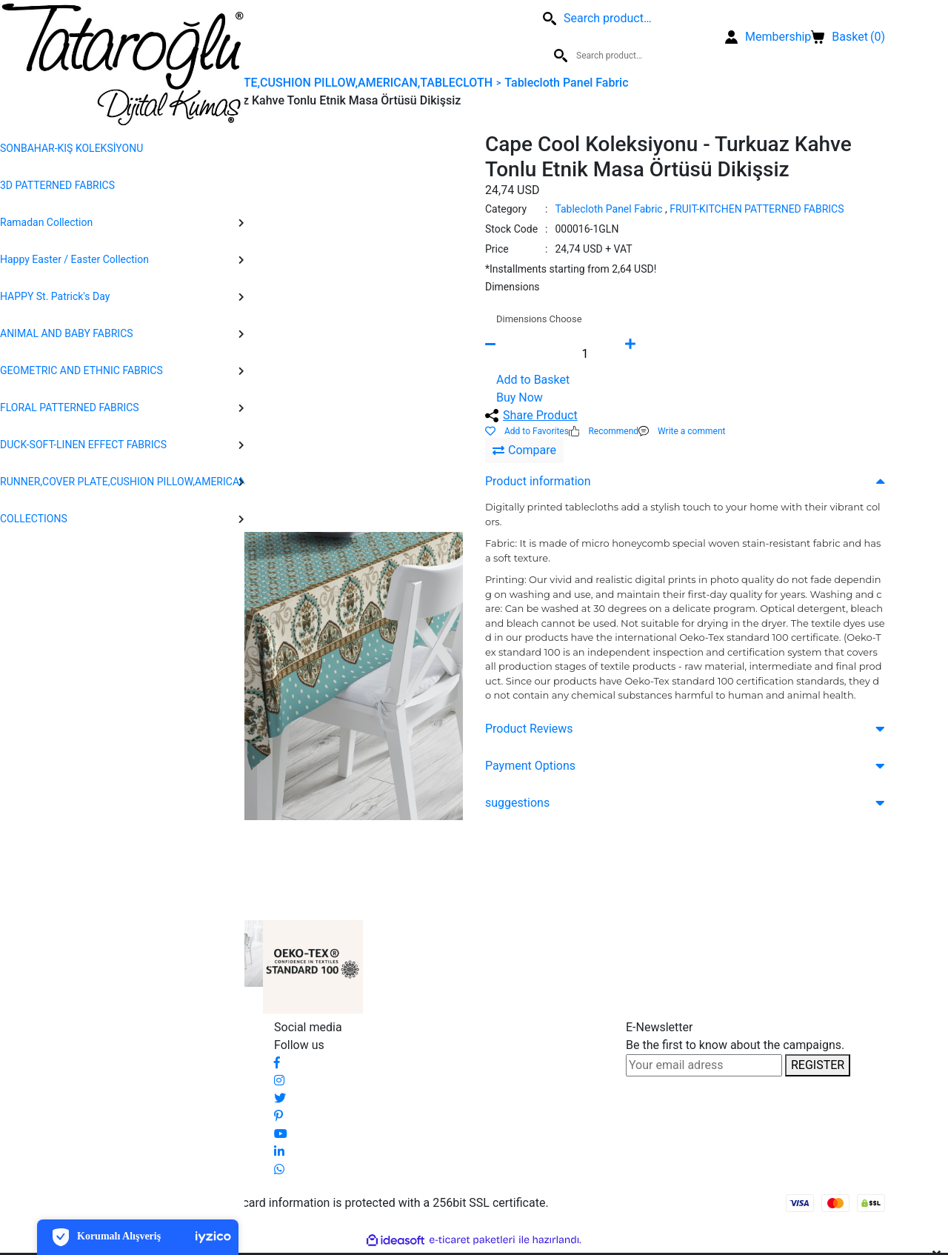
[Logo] (122, 64)
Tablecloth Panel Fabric (608, 209)
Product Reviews (529, 729)
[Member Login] (768, 37)
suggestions (517, 803)
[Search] (263, 37)
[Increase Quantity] (655, 353)
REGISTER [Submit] (817, 1065)
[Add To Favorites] (527, 431)
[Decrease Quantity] (515, 353)
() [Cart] (848, 37)
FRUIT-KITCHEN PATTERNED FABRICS (757, 209)
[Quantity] (585, 353)
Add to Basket (533, 380)
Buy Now (519, 397)
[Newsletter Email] (704, 1065)
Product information (538, 481)
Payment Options (530, 766)
